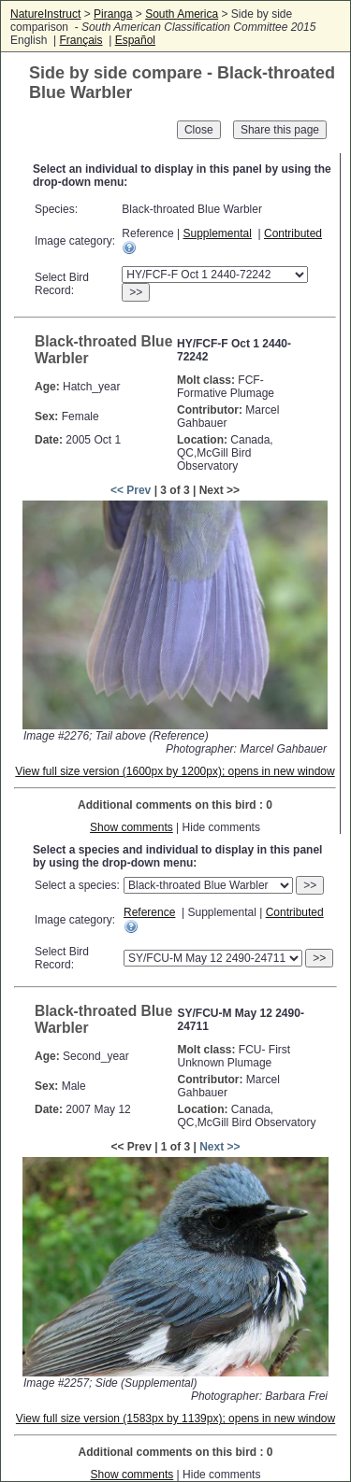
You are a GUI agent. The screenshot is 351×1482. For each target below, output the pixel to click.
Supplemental (217, 233)
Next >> (219, 1146)
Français (80, 40)
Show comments (131, 827)
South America (181, 14)
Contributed (293, 233)
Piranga (113, 14)
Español (135, 40)
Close (198, 129)
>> (135, 292)
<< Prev (130, 490)
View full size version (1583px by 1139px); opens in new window (175, 1418)
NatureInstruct (45, 14)
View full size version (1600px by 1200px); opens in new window (174, 771)
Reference (149, 912)
